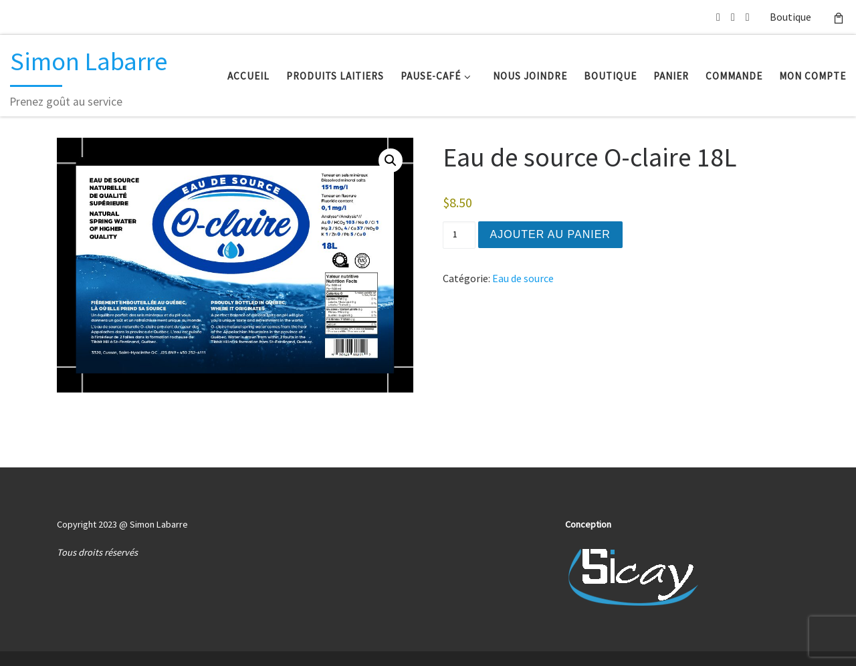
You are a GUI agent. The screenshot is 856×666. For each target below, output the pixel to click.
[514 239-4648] (733, 17)
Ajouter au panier (550, 234)
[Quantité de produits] (459, 235)
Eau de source (523, 278)
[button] (391, 160)
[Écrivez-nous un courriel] (718, 17)
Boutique (790, 16)
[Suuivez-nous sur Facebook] (748, 17)
